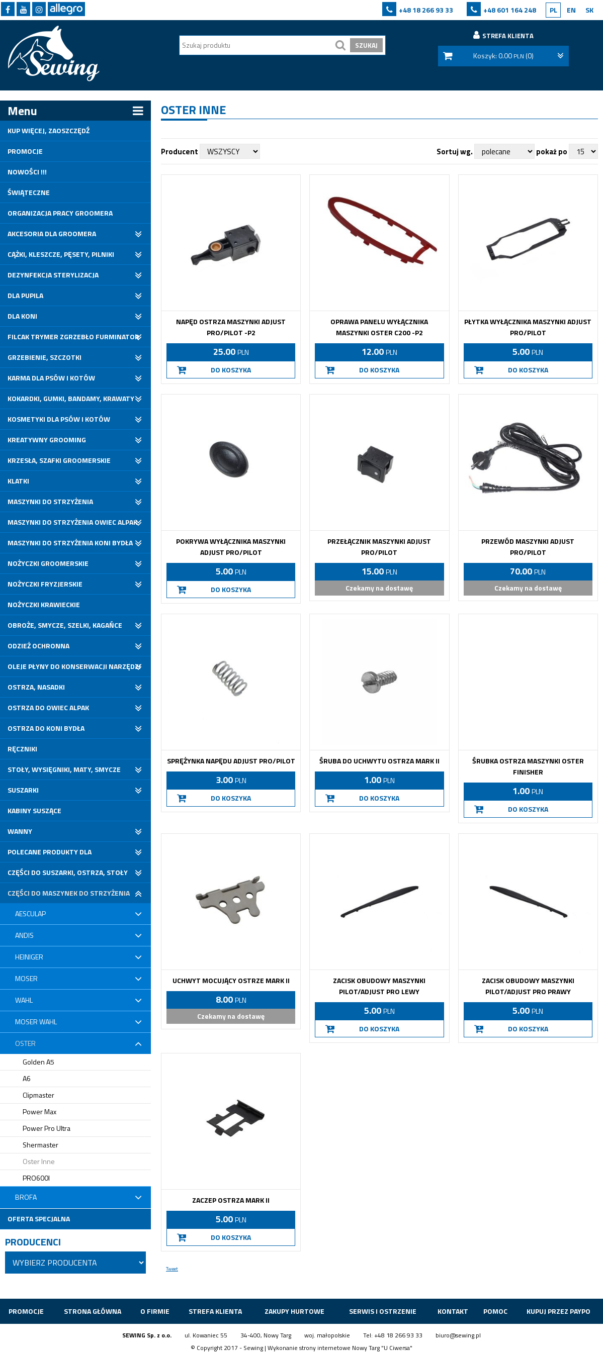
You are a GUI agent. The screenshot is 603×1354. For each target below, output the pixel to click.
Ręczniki (22, 748)
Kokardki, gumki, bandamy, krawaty (71, 398)
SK (589, 10)
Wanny (20, 831)
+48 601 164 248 (509, 10)
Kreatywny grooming (47, 439)
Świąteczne (29, 192)
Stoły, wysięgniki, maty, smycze (64, 769)
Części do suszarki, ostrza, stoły (68, 872)
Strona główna (92, 1311)
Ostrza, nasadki (36, 687)
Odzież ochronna (38, 645)
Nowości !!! (27, 171)
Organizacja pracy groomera (60, 213)
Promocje (25, 151)
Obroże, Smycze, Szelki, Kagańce (65, 625)
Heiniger (29, 956)
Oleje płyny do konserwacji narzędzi (74, 666)
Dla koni (22, 316)
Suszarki (23, 790)
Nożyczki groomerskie (48, 563)
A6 (27, 1078)
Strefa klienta (215, 1311)
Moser (26, 978)
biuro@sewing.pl (458, 1335)
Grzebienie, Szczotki (44, 357)
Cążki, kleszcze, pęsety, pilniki (61, 254)
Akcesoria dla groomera (52, 233)
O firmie (154, 1311)
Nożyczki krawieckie (44, 604)
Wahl (24, 1000)
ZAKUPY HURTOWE (294, 1311)
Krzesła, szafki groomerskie (59, 460)
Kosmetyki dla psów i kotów (59, 419)
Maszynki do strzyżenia (50, 501)
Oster (25, 1043)
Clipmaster (38, 1095)
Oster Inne (39, 1161)
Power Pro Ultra (46, 1128)
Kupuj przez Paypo (558, 1311)
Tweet (172, 1269)
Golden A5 (38, 1061)
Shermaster (40, 1144)
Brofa (26, 1197)
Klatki (18, 480)
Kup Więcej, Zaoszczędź (49, 130)
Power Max (39, 1111)
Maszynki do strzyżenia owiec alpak (72, 522)
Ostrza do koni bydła (46, 728)
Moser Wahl (36, 1021)
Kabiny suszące (34, 810)
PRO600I (36, 1178)
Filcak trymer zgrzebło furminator (73, 336)
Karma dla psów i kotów (51, 377)
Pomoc (495, 1311)
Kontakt (453, 1311)
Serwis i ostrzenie (382, 1311)
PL (553, 10)
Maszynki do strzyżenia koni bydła (70, 542)
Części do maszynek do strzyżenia (69, 893)
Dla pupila (25, 295)
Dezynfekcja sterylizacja (53, 274)
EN (571, 10)
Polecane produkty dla (50, 851)
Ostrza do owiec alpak (48, 707)
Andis (24, 935)
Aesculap (30, 913)
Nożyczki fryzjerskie (45, 583)
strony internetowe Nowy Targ (339, 1347)
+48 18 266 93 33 (426, 10)
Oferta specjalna (39, 1218)
